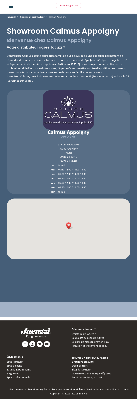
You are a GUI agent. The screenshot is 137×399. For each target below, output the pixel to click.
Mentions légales (38, 388)
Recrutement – (17, 388)
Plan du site (119, 388)
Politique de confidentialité (67, 388)
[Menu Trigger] (11, 6)
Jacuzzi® (11, 22)
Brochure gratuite (69, 13)
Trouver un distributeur (32, 22)
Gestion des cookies (97, 388)
